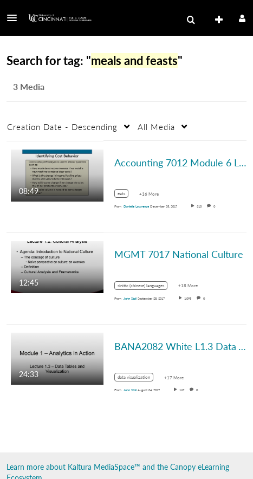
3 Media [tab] (28, 86)
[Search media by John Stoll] (130, 298)
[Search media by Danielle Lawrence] (136, 206)
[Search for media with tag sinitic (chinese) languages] (145, 287)
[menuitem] (190, 20)
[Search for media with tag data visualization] (137, 379)
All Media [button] (156, 127)
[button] (15, 17)
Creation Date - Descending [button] (62, 127)
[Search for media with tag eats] (125, 195)
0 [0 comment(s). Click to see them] (215, 206)
